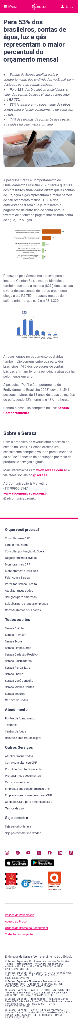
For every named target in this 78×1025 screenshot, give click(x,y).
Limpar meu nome (16, 544)
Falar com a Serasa (17, 577)
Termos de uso (14, 808)
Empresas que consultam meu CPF (27, 788)
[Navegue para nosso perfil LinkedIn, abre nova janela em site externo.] (60, 852)
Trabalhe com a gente (19, 934)
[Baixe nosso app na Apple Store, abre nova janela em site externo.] (16, 865)
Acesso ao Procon (16, 921)
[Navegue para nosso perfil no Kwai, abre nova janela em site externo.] (71, 852)
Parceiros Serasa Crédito (21, 584)
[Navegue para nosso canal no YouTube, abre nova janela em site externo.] (28, 852)
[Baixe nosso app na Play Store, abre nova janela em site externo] (42, 865)
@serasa (40, 475)
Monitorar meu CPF (17, 564)
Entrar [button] (67, 7)
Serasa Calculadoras (18, 661)
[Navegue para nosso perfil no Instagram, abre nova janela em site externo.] (7, 852)
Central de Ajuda (15, 731)
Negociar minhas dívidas (21, 557)
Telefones (11, 724)
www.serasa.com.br (51, 470)
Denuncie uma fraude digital (23, 738)
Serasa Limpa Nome (18, 648)
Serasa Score (13, 641)
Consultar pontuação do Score (24, 551)
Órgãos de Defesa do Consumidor (26, 928)
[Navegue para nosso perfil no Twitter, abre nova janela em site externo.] (39, 852)
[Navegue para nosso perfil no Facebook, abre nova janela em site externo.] (50, 852)
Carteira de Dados (16, 700)
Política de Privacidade (19, 915)
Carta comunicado (17, 782)
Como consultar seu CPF (21, 762)
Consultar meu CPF (17, 538)
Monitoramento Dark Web (21, 571)
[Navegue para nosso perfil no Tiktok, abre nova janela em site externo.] (18, 852)
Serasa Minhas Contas (19, 687)
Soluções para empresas (21, 597)
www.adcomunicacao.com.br (25, 493)
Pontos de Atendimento (20, 718)
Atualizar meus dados (19, 590)
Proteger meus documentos (23, 775)
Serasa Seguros (15, 693)
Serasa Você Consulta (19, 680)
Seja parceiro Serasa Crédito (23, 833)
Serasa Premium (15, 634)
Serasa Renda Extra (17, 667)
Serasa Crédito (14, 628)
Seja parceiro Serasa (18, 826)
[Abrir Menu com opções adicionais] (10, 6)
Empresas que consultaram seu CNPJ (29, 795)
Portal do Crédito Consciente (23, 769)
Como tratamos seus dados (23, 610)
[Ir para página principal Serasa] (39, 6)
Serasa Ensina (14, 674)
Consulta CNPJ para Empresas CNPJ (29, 801)
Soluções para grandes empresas (26, 603)
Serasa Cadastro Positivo (21, 654)
